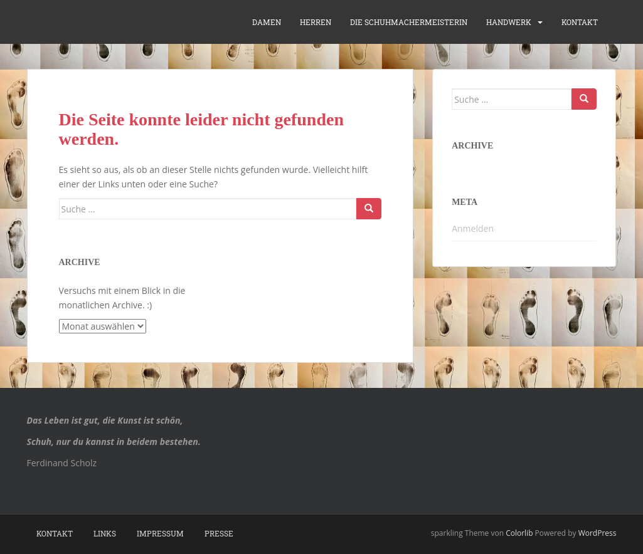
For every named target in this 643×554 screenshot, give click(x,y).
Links (104, 533)
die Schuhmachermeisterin (408, 22)
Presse (219, 533)
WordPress (597, 533)
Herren (315, 22)
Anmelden (473, 228)
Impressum (160, 533)
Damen (266, 22)
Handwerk (508, 22)
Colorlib (519, 533)
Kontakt (579, 22)
